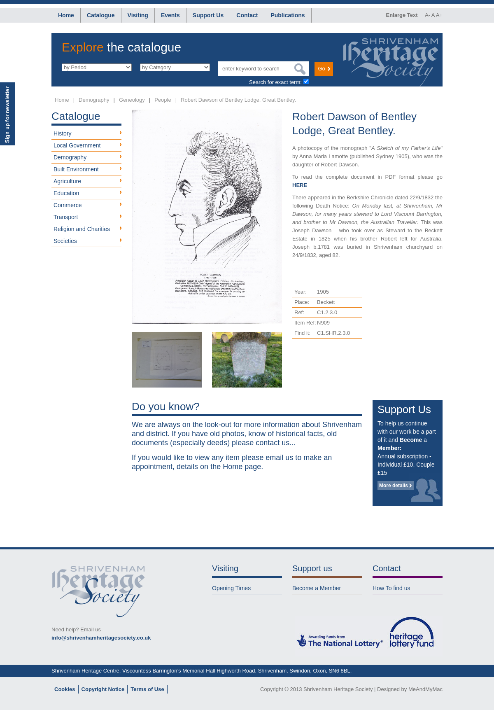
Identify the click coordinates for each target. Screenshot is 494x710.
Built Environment (76, 169)
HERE (299, 185)
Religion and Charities (82, 229)
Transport (66, 217)
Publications (287, 15)
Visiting (138, 15)
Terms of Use (147, 689)
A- (427, 15)
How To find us (391, 588)
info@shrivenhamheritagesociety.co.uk (101, 638)
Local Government (77, 145)
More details (393, 485)
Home (66, 15)
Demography (94, 100)
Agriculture (67, 181)
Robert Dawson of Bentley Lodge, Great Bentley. (238, 100)
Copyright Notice (103, 689)
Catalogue (101, 15)
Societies (65, 241)
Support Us (208, 15)
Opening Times (231, 588)
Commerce (68, 205)
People (162, 100)
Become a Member (316, 588)
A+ (439, 15)
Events (170, 15)
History (63, 133)
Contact (247, 15)
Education (66, 193)
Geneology (132, 100)
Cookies (64, 689)
